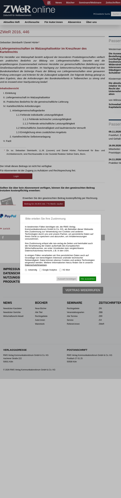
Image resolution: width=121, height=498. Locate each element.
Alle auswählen (88, 279)
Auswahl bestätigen (66, 279)
